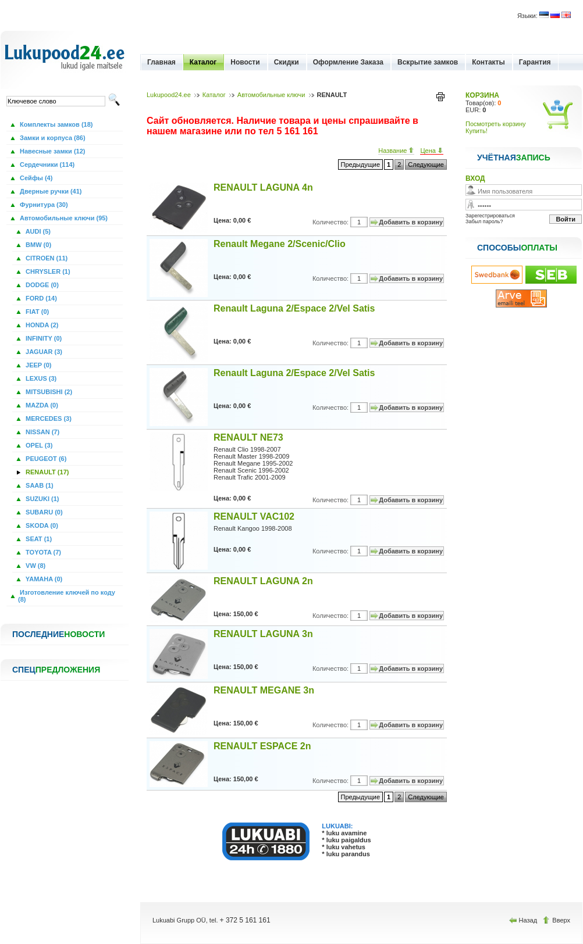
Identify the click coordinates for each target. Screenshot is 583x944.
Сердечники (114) (46, 164)
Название (396, 150)
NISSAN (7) (41, 431)
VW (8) (34, 565)
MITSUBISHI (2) (48, 391)
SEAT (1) (38, 538)
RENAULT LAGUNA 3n (263, 634)
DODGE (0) (41, 284)
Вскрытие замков (427, 62)
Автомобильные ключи (271, 94)
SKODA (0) (41, 525)
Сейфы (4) (35, 177)
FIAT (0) (36, 311)
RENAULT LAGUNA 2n (263, 581)
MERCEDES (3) (48, 418)
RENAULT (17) (46, 472)
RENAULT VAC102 (254, 516)
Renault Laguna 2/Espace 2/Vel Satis (294, 308)
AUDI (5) (37, 231)
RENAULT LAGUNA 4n (263, 187)
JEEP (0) (38, 365)
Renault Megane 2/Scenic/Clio (280, 244)
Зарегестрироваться (490, 216)
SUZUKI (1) (41, 498)
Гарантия (535, 62)
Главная (161, 62)
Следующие (426, 164)
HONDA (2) (41, 324)
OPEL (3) (38, 445)
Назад (524, 920)
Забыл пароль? (484, 221)
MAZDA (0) (41, 405)
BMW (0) (37, 244)
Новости (244, 62)
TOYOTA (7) (42, 552)
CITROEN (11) (45, 258)
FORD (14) (40, 298)
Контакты (488, 62)
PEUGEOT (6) (45, 458)
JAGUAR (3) (43, 351)
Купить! (476, 130)
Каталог (203, 62)
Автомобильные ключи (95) (63, 217)
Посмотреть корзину (495, 123)
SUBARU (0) (43, 512)
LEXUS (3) (40, 378)
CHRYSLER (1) (47, 271)
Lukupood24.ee (169, 94)
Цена (431, 150)
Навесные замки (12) (52, 151)
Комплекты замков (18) (55, 124)
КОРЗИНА (482, 95)
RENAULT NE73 (248, 437)
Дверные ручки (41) (50, 191)
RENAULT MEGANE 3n (264, 690)
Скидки (286, 62)
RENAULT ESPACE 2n (262, 746)
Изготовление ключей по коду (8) (66, 596)
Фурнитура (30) (43, 204)
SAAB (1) (39, 485)
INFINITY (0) (43, 338)
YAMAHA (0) (43, 578)
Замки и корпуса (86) (52, 137)
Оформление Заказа (348, 62)
